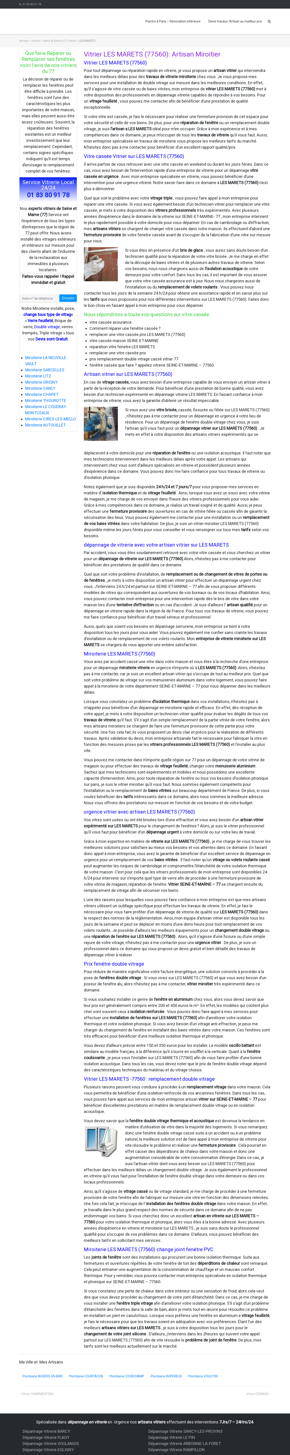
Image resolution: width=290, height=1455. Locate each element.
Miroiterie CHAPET (41, 394)
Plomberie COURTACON (86, 1376)
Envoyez (68, 298)
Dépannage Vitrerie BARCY (46, 1431)
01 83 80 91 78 (32, 4)
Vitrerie (35, 40)
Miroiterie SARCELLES (44, 369)
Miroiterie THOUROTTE (45, 400)
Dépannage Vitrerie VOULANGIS (51, 1443)
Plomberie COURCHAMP (126, 1376)
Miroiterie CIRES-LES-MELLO (50, 419)
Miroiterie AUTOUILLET (45, 425)
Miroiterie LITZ (38, 376)
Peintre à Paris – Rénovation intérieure (173, 21)
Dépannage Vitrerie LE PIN (171, 1437)
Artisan (24, 40)
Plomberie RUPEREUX (166, 1376)
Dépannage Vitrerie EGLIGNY (48, 1449)
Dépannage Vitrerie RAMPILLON (176, 1449)
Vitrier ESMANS (257, 1394)
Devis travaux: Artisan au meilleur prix (235, 21)
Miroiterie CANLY (40, 388)
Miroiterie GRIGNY (41, 382)
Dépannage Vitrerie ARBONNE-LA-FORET (184, 1443)
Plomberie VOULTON (203, 1376)
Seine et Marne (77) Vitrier (59, 40)
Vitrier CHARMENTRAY (38, 1394)
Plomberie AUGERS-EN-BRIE (42, 1376)
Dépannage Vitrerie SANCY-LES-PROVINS (185, 1431)
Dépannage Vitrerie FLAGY (46, 1437)
